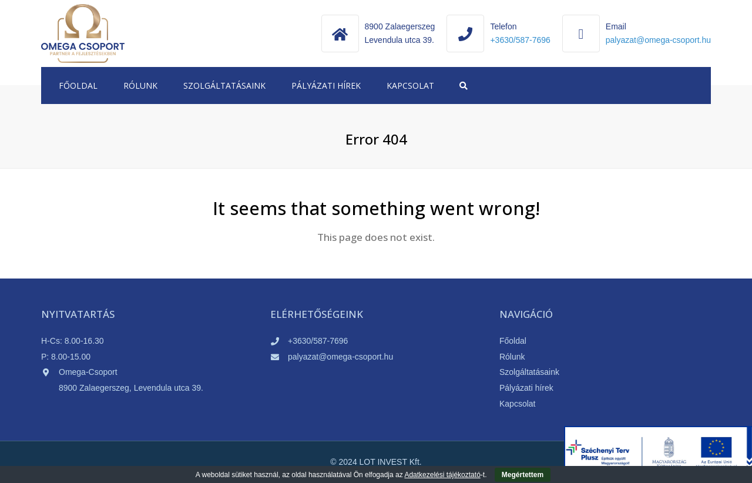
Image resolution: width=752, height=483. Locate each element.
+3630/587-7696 (520, 40)
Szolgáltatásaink (224, 85)
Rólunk (140, 85)
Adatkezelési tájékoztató (442, 475)
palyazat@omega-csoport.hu (340, 356)
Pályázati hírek (326, 85)
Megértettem (522, 475)
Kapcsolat (410, 85)
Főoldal (78, 85)
